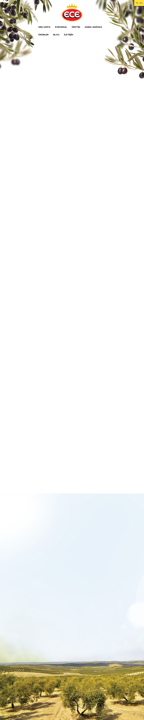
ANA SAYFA (44, 27)
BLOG (56, 34)
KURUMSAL (61, 27)
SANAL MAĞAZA (93, 27)
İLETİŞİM (68, 34)
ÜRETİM (76, 27)
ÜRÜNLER (43, 34)
